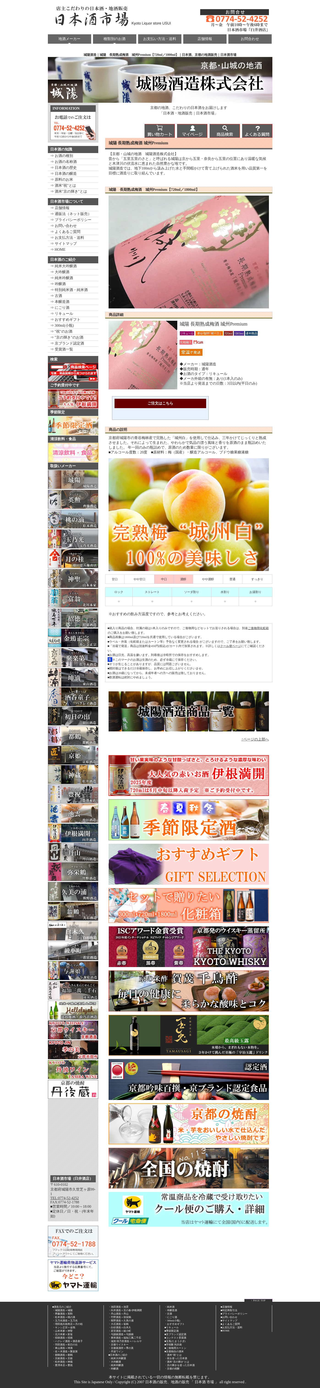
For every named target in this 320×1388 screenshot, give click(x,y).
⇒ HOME (58, 249)
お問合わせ (250, 39)
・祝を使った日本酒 (175, 1358)
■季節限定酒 (171, 1330)
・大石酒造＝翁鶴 (118, 1324)
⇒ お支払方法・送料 (67, 238)
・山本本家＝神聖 (62, 1330)
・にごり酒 (170, 1317)
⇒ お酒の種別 (61, 156)
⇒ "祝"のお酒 (61, 331)
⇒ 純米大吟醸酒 (63, 266)
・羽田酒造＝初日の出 (65, 1344)
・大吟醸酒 (114, 1361)
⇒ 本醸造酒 (59, 302)
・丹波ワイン (115, 1351)
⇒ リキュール (61, 313)
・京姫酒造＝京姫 (62, 1358)
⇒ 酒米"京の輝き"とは (68, 191)
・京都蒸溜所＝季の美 (121, 1348)
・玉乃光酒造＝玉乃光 (65, 1320)
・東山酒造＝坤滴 (62, 1348)
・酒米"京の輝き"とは (176, 1361)
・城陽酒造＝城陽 (62, 1310)
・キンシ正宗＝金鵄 (63, 1327)
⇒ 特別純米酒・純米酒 (69, 290)
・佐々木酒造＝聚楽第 (65, 1351)
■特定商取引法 (229, 1310)
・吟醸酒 (113, 1368)
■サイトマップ (229, 1320)
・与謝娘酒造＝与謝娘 (121, 1334)
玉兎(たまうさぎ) (175, 1341)
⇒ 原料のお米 (61, 179)
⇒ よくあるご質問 (65, 232)
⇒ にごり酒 (59, 308)
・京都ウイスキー (118, 1344)
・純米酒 (169, 1306)
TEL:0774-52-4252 (64, 1198)
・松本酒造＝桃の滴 (63, 1317)
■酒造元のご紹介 (62, 1306)
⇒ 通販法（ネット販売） (70, 214)
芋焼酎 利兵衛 (174, 1344)
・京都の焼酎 (172, 1368)
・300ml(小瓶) (172, 1320)
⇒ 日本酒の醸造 (63, 173)
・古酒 (168, 1313)
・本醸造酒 (170, 1310)
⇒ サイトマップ (63, 243)
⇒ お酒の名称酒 (63, 162)
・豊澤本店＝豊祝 (62, 1365)
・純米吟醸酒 (115, 1365)
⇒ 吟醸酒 (58, 284)
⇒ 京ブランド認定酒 (67, 343)
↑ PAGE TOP (258, 1300)
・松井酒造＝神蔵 (62, 1361)
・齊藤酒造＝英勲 (62, 1313)
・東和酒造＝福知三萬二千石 (124, 1337)
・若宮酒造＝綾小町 (119, 1330)
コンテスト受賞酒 (176, 1337)
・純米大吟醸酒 (117, 1358)
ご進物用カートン (176, 1348)
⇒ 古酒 (56, 296)
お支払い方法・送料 (159, 39)
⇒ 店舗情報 (59, 208)
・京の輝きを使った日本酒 (179, 1365)
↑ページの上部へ (255, 739)
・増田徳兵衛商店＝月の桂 (67, 1324)
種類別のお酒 (115, 39)
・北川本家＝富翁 (62, 1334)
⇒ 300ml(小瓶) (62, 325)
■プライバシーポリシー (234, 1313)
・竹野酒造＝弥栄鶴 (119, 1317)
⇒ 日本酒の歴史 (63, 168)
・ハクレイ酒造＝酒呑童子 (67, 1341)
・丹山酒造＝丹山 (118, 1313)
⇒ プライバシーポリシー (70, 220)
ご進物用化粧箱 (258, 628)
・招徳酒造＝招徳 (62, 1337)
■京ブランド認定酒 (175, 1334)
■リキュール (171, 1327)
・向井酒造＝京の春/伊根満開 (125, 1310)
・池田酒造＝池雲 (118, 1306)
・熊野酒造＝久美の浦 (121, 1320)
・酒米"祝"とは (173, 1354)
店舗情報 (204, 39)
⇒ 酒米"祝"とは (63, 185)
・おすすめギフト (174, 1324)
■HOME (225, 1330)
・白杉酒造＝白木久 (119, 1327)
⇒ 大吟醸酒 (59, 272)
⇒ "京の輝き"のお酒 (66, 337)
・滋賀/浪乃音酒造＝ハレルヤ (125, 1341)
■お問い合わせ (229, 1317)
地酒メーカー (69, 39)
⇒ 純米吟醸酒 (61, 278)
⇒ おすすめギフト (65, 319)
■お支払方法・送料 (231, 1327)
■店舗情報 (226, 1306)
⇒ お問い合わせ (63, 226)
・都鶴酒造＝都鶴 (62, 1354)
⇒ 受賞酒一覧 (61, 349)
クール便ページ (230, 646)
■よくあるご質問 (230, 1324)
